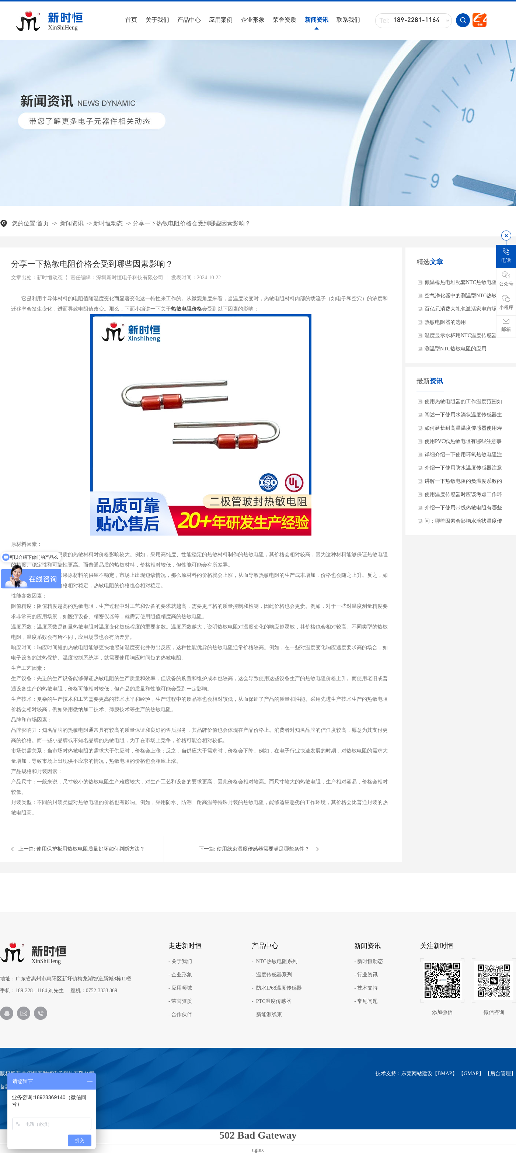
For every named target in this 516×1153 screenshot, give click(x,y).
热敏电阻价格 (186, 309)
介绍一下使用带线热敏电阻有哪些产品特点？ (463, 510)
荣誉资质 (284, 20)
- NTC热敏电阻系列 (274, 961)
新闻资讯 (316, 20)
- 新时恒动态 (368, 961)
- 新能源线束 (267, 1014)
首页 (131, 20)
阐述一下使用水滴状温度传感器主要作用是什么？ (463, 417)
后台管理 (500, 1073)
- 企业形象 (180, 974)
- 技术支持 (366, 988)
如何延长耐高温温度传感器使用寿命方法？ (463, 430)
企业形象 (253, 20)
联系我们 (348, 20)
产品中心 (189, 20)
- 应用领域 (180, 988)
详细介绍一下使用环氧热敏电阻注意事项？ (463, 456)
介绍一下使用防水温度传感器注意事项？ (463, 470)
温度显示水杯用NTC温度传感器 (461, 335)
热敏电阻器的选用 (445, 322)
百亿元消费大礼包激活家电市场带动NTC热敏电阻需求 (463, 311)
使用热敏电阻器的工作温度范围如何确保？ (463, 403)
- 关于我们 (180, 961)
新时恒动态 (108, 223)
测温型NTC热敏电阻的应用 (456, 349)
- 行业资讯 (366, 974)
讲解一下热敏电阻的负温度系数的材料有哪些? (463, 483)
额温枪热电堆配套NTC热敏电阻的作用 (463, 284)
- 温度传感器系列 (272, 974)
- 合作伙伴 (180, 1014)
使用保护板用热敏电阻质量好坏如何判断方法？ (90, 849)
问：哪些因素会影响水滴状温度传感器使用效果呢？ (463, 523)
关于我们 (157, 20)
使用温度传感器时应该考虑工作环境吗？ (463, 496)
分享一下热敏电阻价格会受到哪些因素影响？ (192, 223)
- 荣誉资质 (180, 1001)
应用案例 (221, 20)
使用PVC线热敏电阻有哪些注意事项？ (463, 443)
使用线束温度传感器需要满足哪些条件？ (263, 849)
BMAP (444, 1073)
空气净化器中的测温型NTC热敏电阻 (463, 297)
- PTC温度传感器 (271, 1001)
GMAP (471, 1073)
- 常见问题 (366, 1001)
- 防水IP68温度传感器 (277, 988)
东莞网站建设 (416, 1073)
